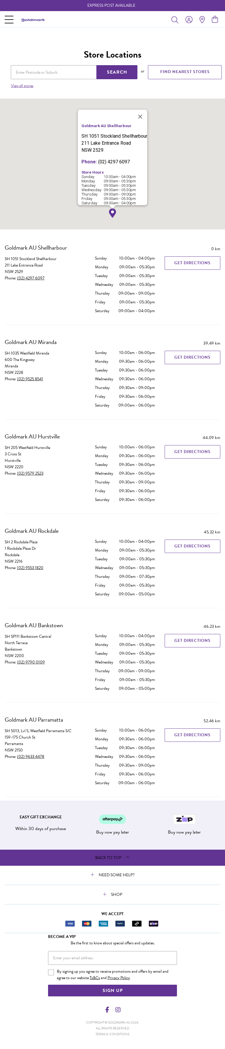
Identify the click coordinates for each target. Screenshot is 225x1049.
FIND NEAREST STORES (185, 72)
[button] (112, 213)
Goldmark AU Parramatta (34, 719)
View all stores (22, 86)
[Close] (140, 117)
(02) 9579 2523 (30, 473)
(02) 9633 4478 (30, 757)
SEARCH (117, 72)
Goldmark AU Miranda (31, 342)
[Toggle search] (176, 19)
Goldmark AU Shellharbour (36, 247)
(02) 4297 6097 (31, 278)
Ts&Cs (95, 978)
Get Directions (192, 263)
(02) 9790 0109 (31, 662)
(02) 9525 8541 (30, 379)
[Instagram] (117, 1009)
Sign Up (113, 990)
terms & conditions (112, 1034)
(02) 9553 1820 (30, 568)
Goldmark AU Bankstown (34, 625)
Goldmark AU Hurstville (32, 436)
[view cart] (215, 19)
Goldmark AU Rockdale (32, 530)
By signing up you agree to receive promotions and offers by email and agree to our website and (112, 974)
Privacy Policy (119, 978)
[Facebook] (107, 1009)
